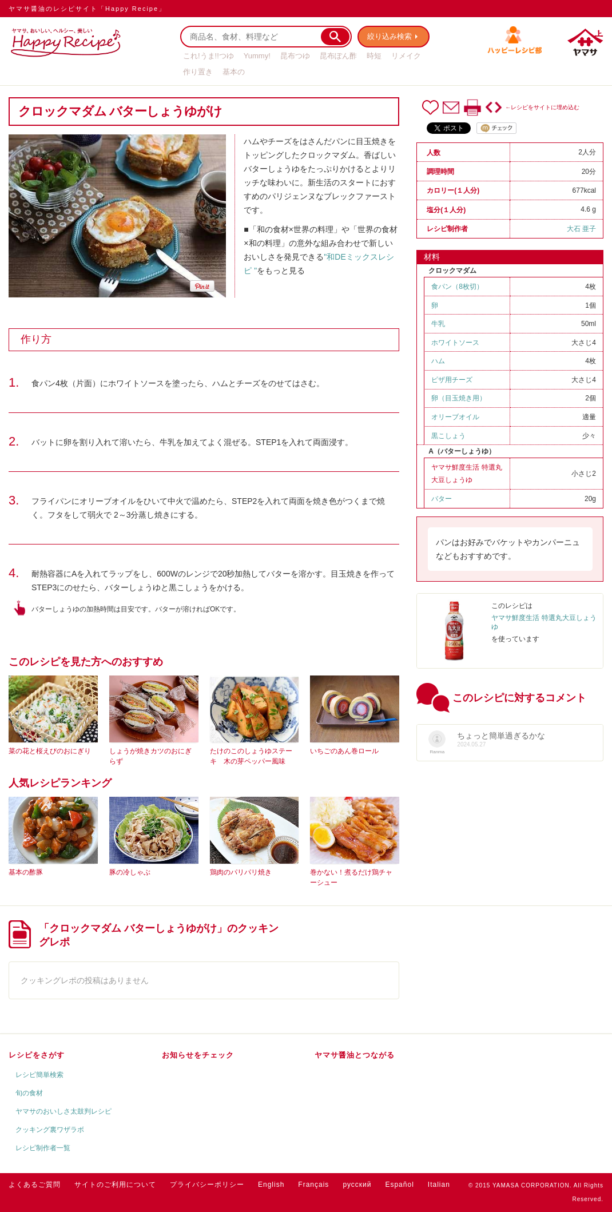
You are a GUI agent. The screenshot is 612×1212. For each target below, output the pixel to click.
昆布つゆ (295, 55)
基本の (233, 71)
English (271, 1185)
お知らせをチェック (198, 1055)
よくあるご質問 (35, 1185)
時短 (374, 55)
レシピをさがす (37, 1055)
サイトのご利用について (115, 1185)
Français (313, 1185)
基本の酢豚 (26, 872)
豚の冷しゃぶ (129, 872)
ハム (438, 361)
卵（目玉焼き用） (458, 398)
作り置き (198, 71)
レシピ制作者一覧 (42, 1148)
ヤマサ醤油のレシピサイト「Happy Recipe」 (87, 8)
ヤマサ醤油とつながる (355, 1055)
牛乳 (438, 324)
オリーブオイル (455, 417)
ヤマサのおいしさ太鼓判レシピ (63, 1111)
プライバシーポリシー (207, 1185)
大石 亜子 (581, 229)
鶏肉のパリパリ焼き (241, 872)
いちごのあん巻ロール (344, 751)
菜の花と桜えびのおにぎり (50, 751)
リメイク (406, 55)
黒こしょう (448, 436)
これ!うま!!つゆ (208, 55)
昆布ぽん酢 (338, 55)
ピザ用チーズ (451, 380)
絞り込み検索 (389, 36)
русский (357, 1185)
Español (399, 1185)
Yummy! (257, 55)
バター (441, 499)
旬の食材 (29, 1093)
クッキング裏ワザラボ (49, 1130)
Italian (439, 1185)
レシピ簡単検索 (39, 1075)
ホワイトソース (455, 343)
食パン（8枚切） (457, 287)
